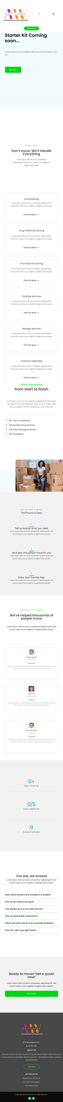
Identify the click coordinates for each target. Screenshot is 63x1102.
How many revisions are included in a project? (28, 894)
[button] (39, 13)
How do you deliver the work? (19, 901)
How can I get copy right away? (20, 930)
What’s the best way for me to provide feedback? (29, 923)
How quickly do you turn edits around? (24, 908)
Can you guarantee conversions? (21, 916)
